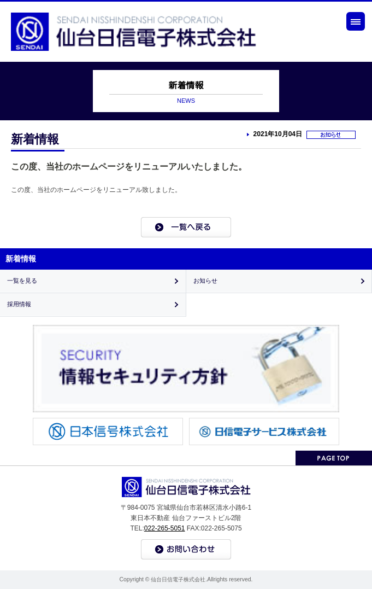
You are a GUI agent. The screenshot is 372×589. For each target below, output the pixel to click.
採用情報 (19, 304)
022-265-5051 (164, 528)
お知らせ (205, 280)
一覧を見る (22, 280)
